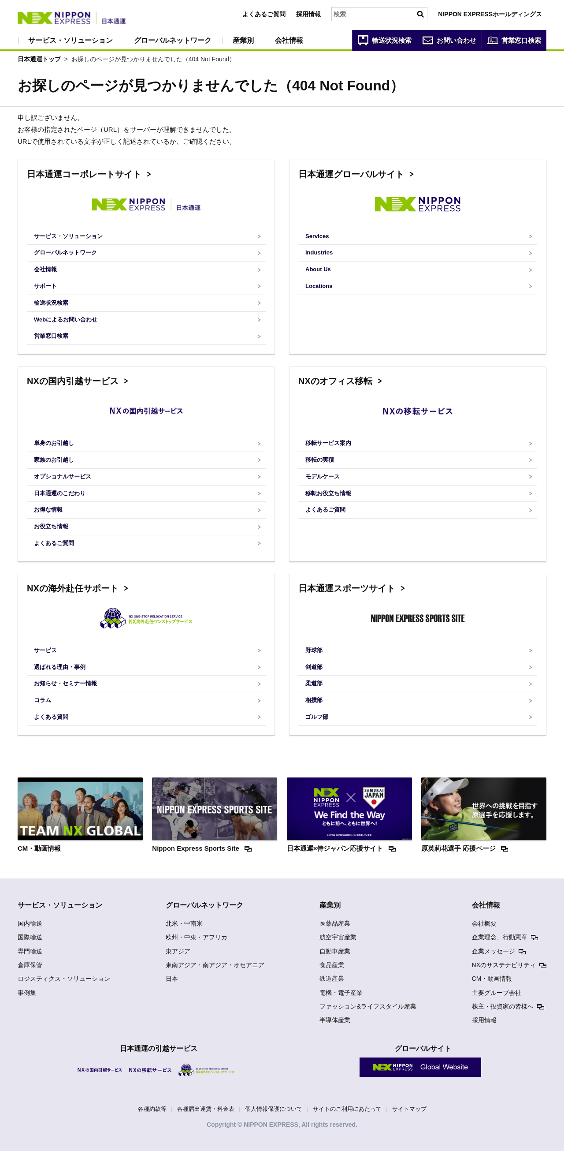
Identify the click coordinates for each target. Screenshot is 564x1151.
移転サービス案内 (328, 443)
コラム (42, 700)
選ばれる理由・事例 (59, 667)
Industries (319, 252)
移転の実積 (319, 459)
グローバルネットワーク (173, 40)
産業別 (243, 40)
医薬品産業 (334, 923)
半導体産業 (334, 1020)
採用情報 (308, 14)
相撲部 (314, 700)
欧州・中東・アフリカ (196, 937)
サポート (45, 286)
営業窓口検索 (51, 336)
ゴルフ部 (316, 717)
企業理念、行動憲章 (499, 937)
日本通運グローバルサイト (351, 174)
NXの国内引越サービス (73, 381)
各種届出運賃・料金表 (205, 1109)
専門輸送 (30, 951)
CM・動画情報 (492, 978)
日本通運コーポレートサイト (84, 174)
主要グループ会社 (496, 992)
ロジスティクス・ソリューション (64, 978)
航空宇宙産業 (337, 937)
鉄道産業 (331, 978)
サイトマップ (409, 1109)
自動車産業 (334, 951)
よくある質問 (51, 717)
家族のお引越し (54, 459)
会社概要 (484, 923)
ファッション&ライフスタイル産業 (367, 1006)
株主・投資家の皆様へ (503, 1006)
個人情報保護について (273, 1109)
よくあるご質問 (264, 14)
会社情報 (289, 40)
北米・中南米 (184, 923)
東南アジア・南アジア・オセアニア (215, 964)
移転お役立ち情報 (328, 493)
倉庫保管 (30, 964)
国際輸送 (30, 937)
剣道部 (314, 667)
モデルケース (322, 476)
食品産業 (331, 964)
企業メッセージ (493, 951)
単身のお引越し (54, 443)
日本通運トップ (39, 59)
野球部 (314, 650)
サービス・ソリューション (70, 40)
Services (317, 236)
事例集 (27, 992)
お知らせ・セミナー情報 (65, 683)
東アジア (178, 951)
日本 (172, 978)
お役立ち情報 (51, 526)
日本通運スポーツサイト (346, 588)
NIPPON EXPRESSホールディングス (490, 14)
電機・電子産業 (341, 992)
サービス (45, 650)
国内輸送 (30, 923)
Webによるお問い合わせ (65, 319)
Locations (318, 286)
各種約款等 (152, 1109)
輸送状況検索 (51, 302)
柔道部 (314, 683)
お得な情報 (48, 509)
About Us (318, 269)
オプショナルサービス (62, 476)
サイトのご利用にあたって (347, 1109)
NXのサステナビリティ (504, 964)
